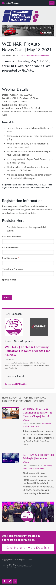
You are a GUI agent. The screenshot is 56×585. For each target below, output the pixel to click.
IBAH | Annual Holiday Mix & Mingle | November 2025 (38, 458)
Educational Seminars (31, 55)
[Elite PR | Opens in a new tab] (17, 565)
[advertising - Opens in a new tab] (28, 30)
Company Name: (11, 247)
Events (32, 468)
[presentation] (24, 288)
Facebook (4, 581)
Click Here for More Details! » (28, 548)
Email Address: (10, 258)
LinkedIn (15, 581)
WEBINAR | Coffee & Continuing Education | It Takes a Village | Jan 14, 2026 (27, 350)
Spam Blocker (9, 279)
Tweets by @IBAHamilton (16, 384)
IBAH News (45, 55)
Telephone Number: (12, 269)
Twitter (10, 581)
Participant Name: (12, 236)
